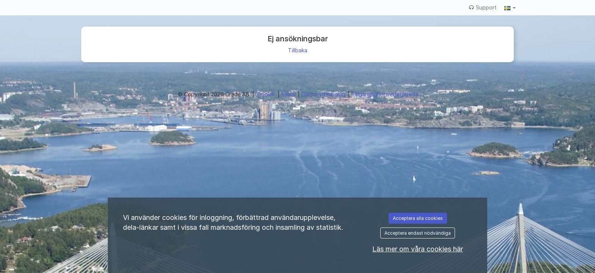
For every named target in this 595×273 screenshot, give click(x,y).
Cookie (266, 94)
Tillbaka (297, 50)
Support (483, 7)
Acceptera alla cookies (418, 218)
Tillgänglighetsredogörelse (385, 94)
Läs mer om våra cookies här (417, 249)
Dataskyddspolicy (324, 94)
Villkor (289, 94)
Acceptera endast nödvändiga (417, 233)
